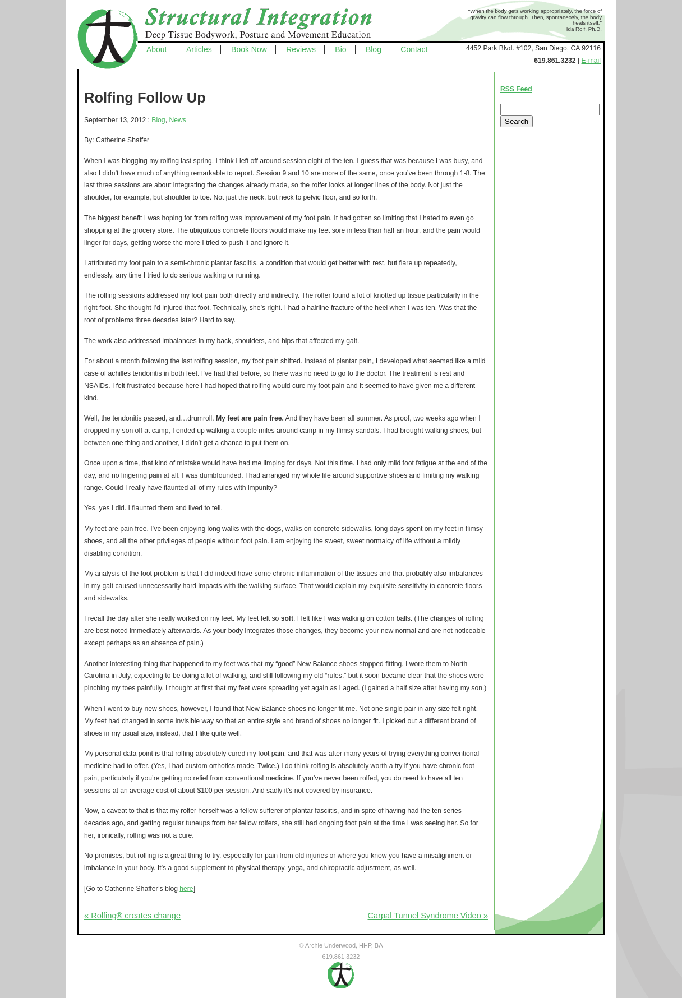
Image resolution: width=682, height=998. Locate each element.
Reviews (301, 49)
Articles (199, 49)
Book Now (249, 49)
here (186, 889)
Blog (373, 49)
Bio (340, 49)
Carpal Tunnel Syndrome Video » (428, 915)
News (177, 120)
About (156, 49)
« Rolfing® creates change (132, 915)
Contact (413, 49)
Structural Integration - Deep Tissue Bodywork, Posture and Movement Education (271, 24)
